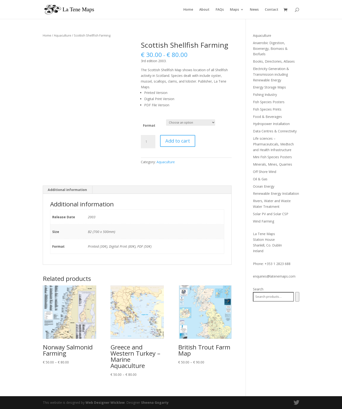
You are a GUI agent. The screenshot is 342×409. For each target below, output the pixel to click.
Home (188, 10)
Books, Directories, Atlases (274, 61)
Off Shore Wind (264, 171)
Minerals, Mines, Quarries (272, 164)
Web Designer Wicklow (105, 402)
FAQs (220, 10)
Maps (234, 10)
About (204, 10)
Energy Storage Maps (269, 87)
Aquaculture (62, 35)
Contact (271, 10)
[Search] (297, 297)
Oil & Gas (260, 179)
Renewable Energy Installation (276, 193)
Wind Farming (263, 221)
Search (258, 289)
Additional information (67, 189)
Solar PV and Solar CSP (270, 214)
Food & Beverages (267, 116)
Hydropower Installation (271, 123)
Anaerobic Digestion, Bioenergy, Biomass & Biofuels (270, 48)
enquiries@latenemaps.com (274, 276)
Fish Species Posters (269, 102)
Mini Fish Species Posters (272, 157)
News (254, 10)
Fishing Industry (265, 94)
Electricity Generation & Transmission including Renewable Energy (271, 74)
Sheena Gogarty (155, 402)
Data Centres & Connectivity (275, 131)
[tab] (67, 190)
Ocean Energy (263, 186)
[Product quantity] (148, 141)
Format (149, 125)
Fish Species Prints (267, 109)
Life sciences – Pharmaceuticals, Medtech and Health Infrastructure (273, 144)
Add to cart (177, 141)
